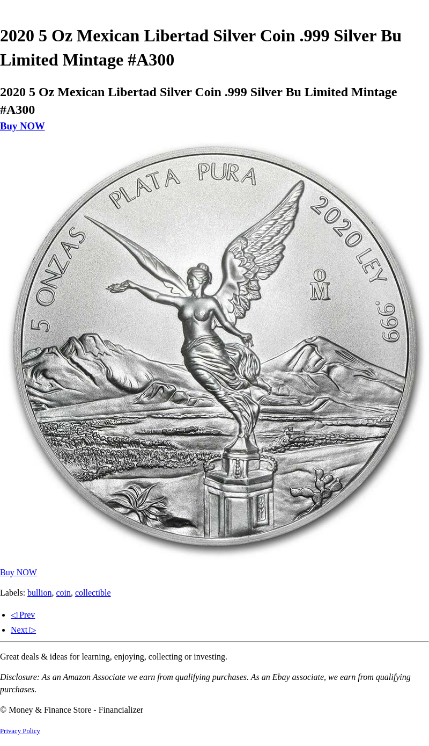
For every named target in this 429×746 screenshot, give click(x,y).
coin (63, 592)
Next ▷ (23, 629)
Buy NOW (22, 126)
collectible (93, 592)
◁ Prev (23, 614)
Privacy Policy (20, 731)
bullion (39, 592)
